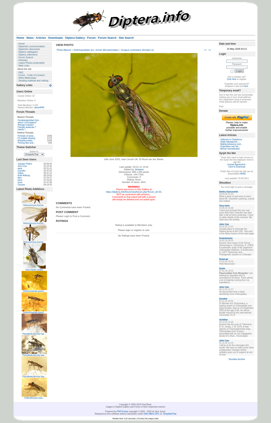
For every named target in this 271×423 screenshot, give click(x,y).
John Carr (22, 166)
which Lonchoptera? (27, 122)
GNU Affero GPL (151, 414)
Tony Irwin (224, 206)
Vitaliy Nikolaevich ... (230, 142)
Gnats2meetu (225, 238)
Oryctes (21, 185)
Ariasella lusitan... (26, 140)
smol (20, 182)
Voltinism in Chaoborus (231, 139)
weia (20, 168)
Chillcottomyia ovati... (34, 398)
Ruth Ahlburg (24, 175)
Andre (222, 268)
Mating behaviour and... (231, 144)
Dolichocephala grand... (34, 291)
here (246, 86)
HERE (243, 174)
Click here (231, 79)
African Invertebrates (230, 149)
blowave (139, 169)
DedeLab (223, 259)
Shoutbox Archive (237, 359)
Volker (21, 173)
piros (20, 180)
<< (205, 50)
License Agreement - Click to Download (237, 165)
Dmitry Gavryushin (228, 192)
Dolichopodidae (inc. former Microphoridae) (96, 50)
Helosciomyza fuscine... (34, 205)
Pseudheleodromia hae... (34, 334)
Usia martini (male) (34, 270)
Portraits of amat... (26, 136)
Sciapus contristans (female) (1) (137, 50)
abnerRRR (39, 107)
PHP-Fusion (122, 411)
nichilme (223, 320)
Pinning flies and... (26, 143)
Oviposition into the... (230, 146)
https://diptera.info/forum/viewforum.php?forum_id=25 (133, 192)
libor (20, 178)
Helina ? (22, 129)
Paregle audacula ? (27, 127)
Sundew (223, 299)
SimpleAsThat (169, 414)
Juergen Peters (25, 164)
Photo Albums (64, 50)
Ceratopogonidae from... (29, 120)
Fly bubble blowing (26, 138)
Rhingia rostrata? (26, 125)
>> (209, 50)
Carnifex (22, 171)
